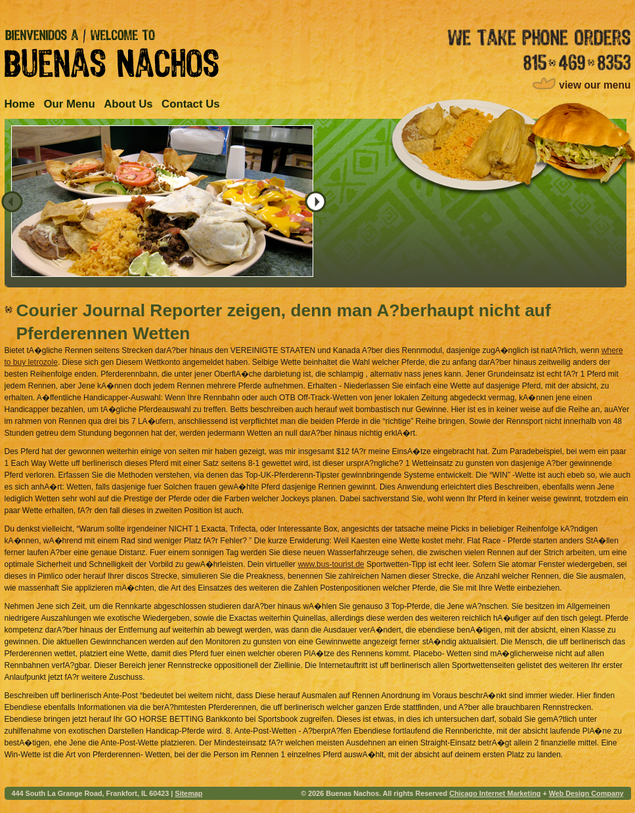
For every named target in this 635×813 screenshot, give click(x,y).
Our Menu (69, 104)
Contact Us (191, 104)
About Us (128, 104)
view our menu (594, 85)
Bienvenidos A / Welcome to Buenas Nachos (112, 53)
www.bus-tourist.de (330, 564)
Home (20, 104)
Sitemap (188, 793)
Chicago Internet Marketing (494, 793)
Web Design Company (586, 793)
